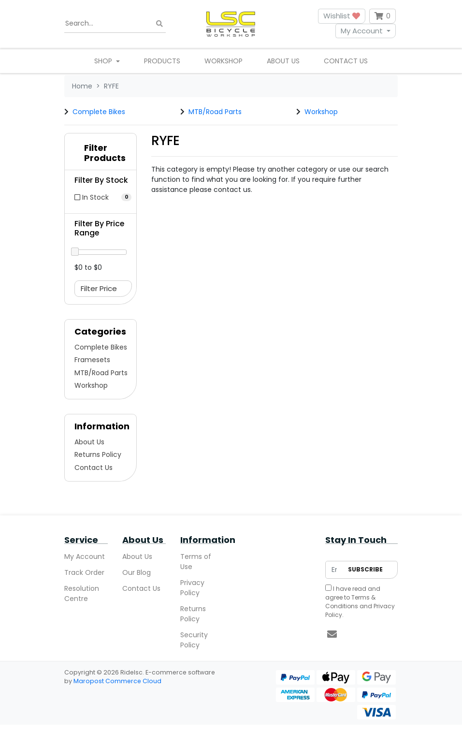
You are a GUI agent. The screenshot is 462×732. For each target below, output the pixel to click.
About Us (283, 61)
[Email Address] (334, 569)
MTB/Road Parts (215, 112)
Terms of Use (195, 561)
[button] (100, 155)
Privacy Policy (192, 588)
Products (162, 61)
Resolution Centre (81, 593)
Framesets (92, 360)
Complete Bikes (98, 112)
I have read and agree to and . (360, 602)
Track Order (84, 572)
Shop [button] (104, 61)
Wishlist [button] (341, 16)
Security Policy (194, 640)
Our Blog (136, 572)
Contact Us (346, 61)
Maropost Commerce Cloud (117, 681)
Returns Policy (97, 454)
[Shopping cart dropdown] (382, 16)
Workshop (223, 61)
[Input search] (115, 24)
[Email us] (332, 634)
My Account (362, 31)
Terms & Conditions (350, 601)
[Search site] (159, 23)
